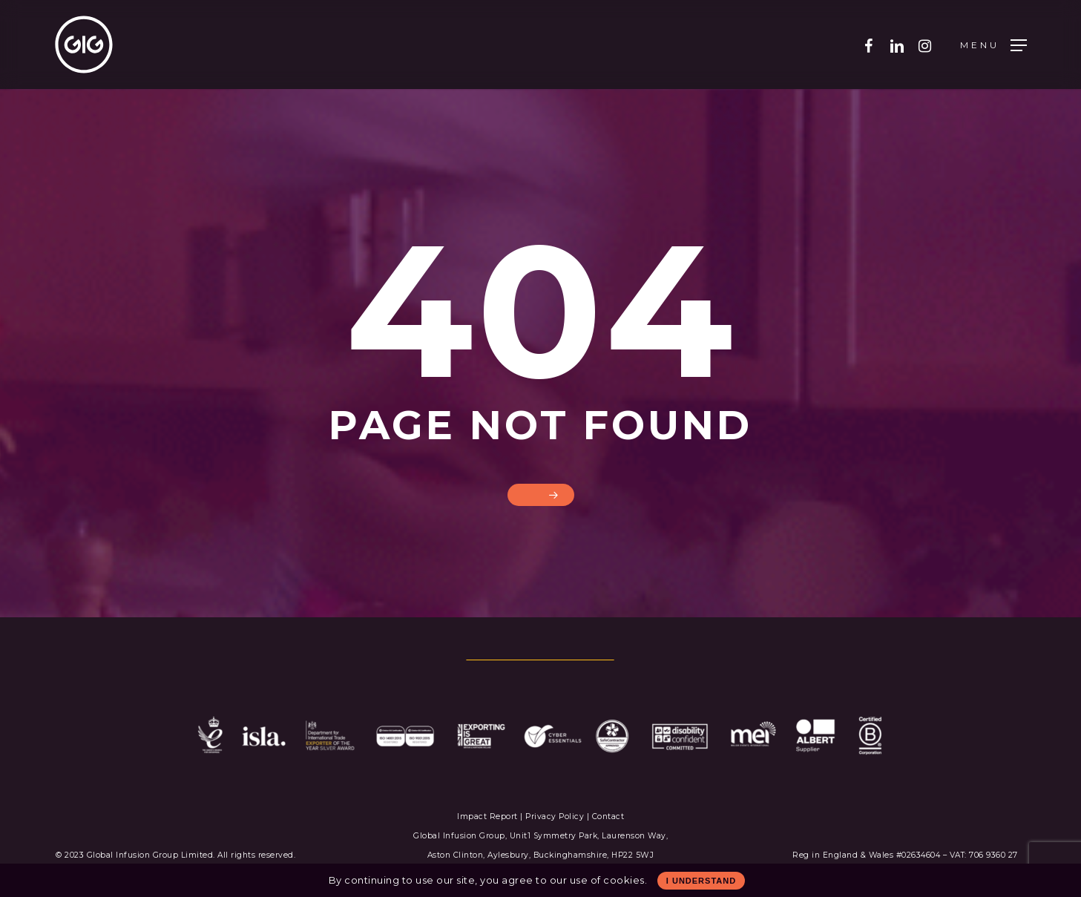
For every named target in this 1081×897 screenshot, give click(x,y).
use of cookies (607, 880)
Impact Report (488, 816)
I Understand (701, 880)
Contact (608, 816)
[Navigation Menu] (993, 45)
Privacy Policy (554, 816)
